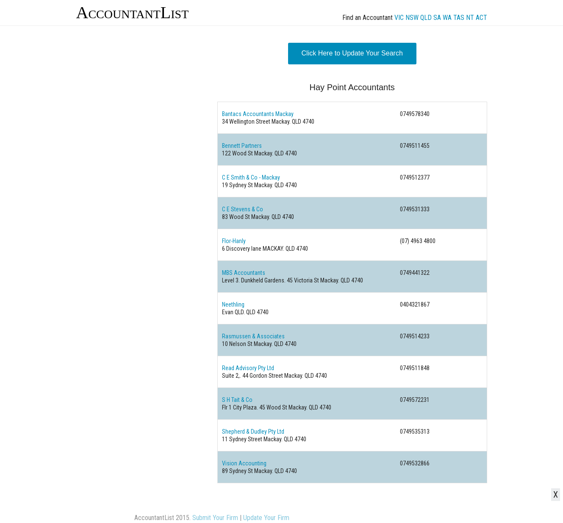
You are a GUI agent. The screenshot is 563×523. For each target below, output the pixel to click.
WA (447, 18)
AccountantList (132, 12)
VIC (399, 18)
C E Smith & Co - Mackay (251, 177)
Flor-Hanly (234, 241)
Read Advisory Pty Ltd (248, 368)
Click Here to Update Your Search (352, 53)
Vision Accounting (244, 463)
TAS (458, 18)
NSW (412, 18)
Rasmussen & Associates (253, 336)
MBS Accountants (243, 272)
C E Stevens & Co (242, 209)
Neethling (233, 304)
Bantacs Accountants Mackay (258, 114)
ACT (481, 18)
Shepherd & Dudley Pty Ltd (253, 431)
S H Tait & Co (237, 399)
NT (470, 18)
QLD (426, 18)
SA (437, 18)
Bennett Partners (242, 145)
